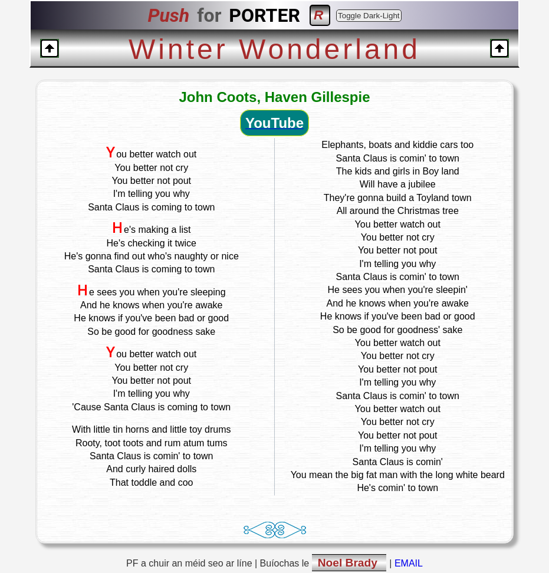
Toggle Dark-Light (368, 15)
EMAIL (409, 563)
